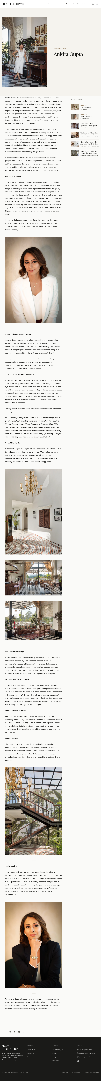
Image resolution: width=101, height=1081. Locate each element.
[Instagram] (97, 4)
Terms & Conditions (76, 1072)
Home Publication (14, 4)
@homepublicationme (85, 1057)
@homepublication (84, 1050)
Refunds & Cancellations (92, 1072)
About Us (30, 1057)
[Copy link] (23, 1032)
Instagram (55, 1057)
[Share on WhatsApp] (10, 1032)
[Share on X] (19, 1032)
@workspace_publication (86, 1053)
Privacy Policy (65, 1072)
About (68, 4)
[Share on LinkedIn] (14, 1032)
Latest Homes (31, 1050)
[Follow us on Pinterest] (88, 1061)
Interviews (59, 4)
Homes (50, 4)
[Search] (92, 4)
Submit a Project (57, 1050)
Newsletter (55, 1060)
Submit (75, 4)
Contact (84, 4)
